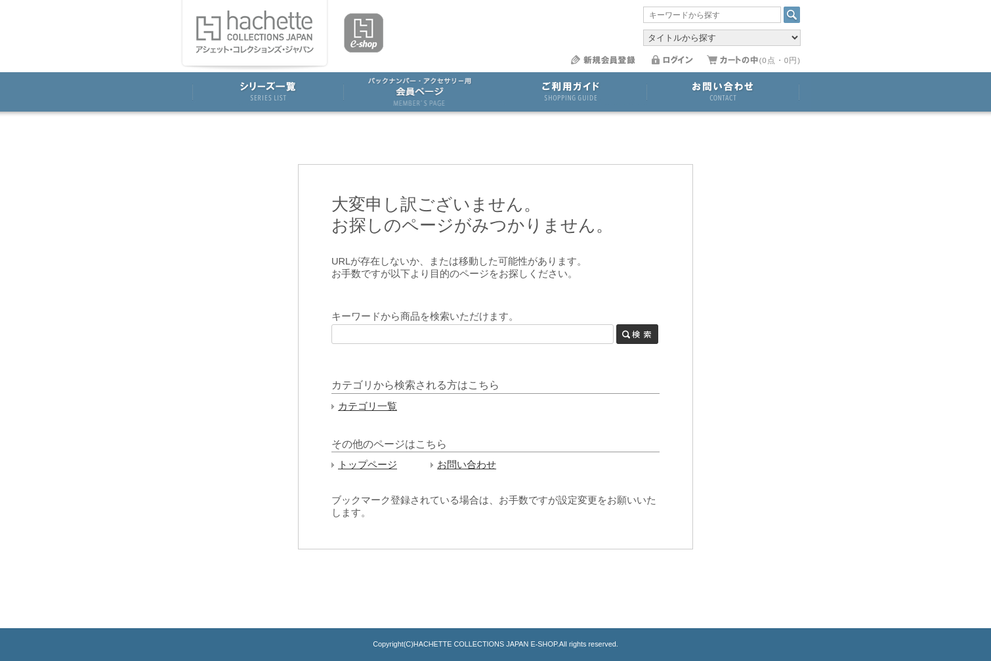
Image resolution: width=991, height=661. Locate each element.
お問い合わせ (466, 464)
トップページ (367, 464)
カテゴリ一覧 (367, 406)
